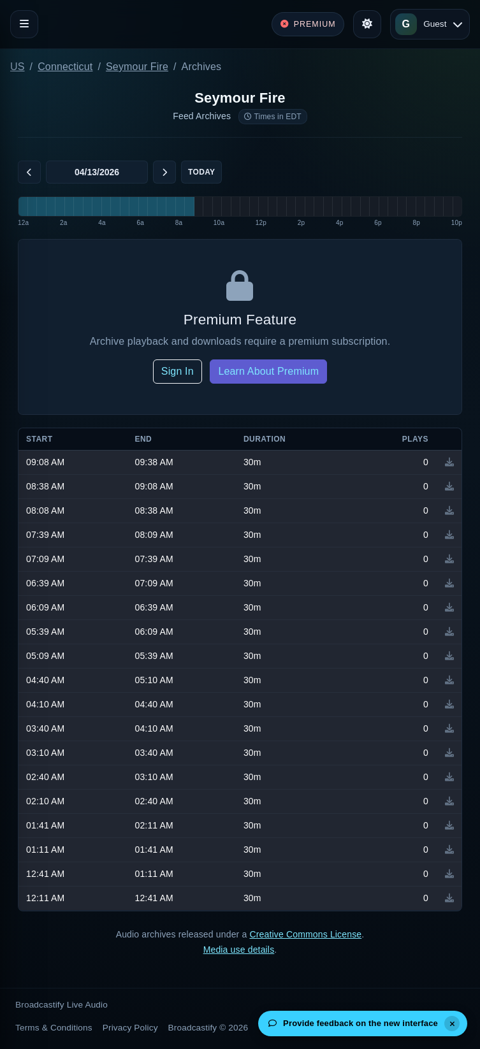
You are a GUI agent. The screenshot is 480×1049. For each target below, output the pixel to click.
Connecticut (65, 66)
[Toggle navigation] (24, 24)
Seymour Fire (137, 66)
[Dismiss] (452, 1023)
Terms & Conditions (53, 1027)
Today (201, 172)
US (17, 66)
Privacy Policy (130, 1027)
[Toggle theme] (367, 24)
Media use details (239, 949)
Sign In (177, 371)
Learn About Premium (268, 371)
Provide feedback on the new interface (353, 1023)
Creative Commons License (305, 934)
